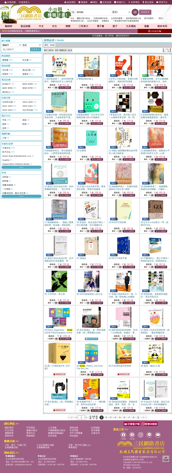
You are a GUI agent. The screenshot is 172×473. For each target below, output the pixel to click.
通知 (93, 2)
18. (91, 225)
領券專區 (133, 2)
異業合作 (9, 436)
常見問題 (74, 430)
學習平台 (162, 2)
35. (120, 366)
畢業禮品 (72, 447)
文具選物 (131, 26)
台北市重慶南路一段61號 (80, 459)
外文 (54, 26)
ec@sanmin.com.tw (23, 464)
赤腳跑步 (105, 21)
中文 (41, 26)
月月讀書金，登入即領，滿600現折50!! (133, 36)
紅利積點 (95, 428)
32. (155, 332)
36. (150, 366)
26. (89, 294)
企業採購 (10, 2)
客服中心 (119, 2)
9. (58, 153)
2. (85, 79)
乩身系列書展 (116, 18)
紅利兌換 (105, 2)
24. (155, 261)
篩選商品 (35, 49)
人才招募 (52, 428)
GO (135, 12)
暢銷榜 (8, 26)
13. (58, 189)
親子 (115, 26)
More (21, 167)
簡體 (67, 26)
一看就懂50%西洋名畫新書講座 (126, 21)
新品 (25, 26)
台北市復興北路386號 (15, 459)
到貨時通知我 (91, 339)
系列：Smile (49, 45)
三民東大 (83, 26)
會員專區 (70, 2)
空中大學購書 (76, 433)
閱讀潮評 (30, 436)
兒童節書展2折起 (100, 18)
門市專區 (30, 428)
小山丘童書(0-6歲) (45, 445)
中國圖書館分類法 (56, 430)
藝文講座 (148, 2)
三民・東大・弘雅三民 (15, 445)
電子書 (100, 26)
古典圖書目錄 (43, 447)
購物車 (82, 2)
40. (155, 404)
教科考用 (162, 26)
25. (54, 294)
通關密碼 (9, 433)
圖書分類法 (31, 430)
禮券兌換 (74, 428)
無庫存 (147, 303)
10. (81, 150)
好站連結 (74, 436)
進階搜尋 (145, 12)
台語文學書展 (92, 21)
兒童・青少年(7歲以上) (79, 445)
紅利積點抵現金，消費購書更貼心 (21, 31)
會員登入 (24, 2)
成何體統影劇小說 (133, 18)
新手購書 (95, 430)
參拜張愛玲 (149, 18)
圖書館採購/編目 (56, 433)
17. (58, 225)
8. (155, 117)
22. (81, 258)
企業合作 (95, 433)
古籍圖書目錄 (11, 447)
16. (155, 189)
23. (118, 258)
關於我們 (9, 428)
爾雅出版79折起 (83, 18)
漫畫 (146, 26)
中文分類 (9, 430)
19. (117, 222)
